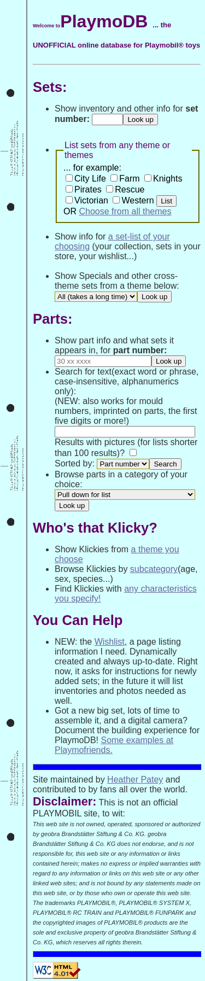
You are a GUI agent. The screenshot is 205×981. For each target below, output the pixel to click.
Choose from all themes (125, 211)
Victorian (91, 200)
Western (137, 200)
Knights (167, 178)
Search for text (83, 371)
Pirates (88, 189)
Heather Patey (135, 779)
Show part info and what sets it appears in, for (114, 345)
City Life (90, 178)
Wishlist (110, 641)
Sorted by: (75, 463)
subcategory (154, 569)
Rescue (129, 189)
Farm (129, 178)
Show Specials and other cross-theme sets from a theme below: (117, 280)
